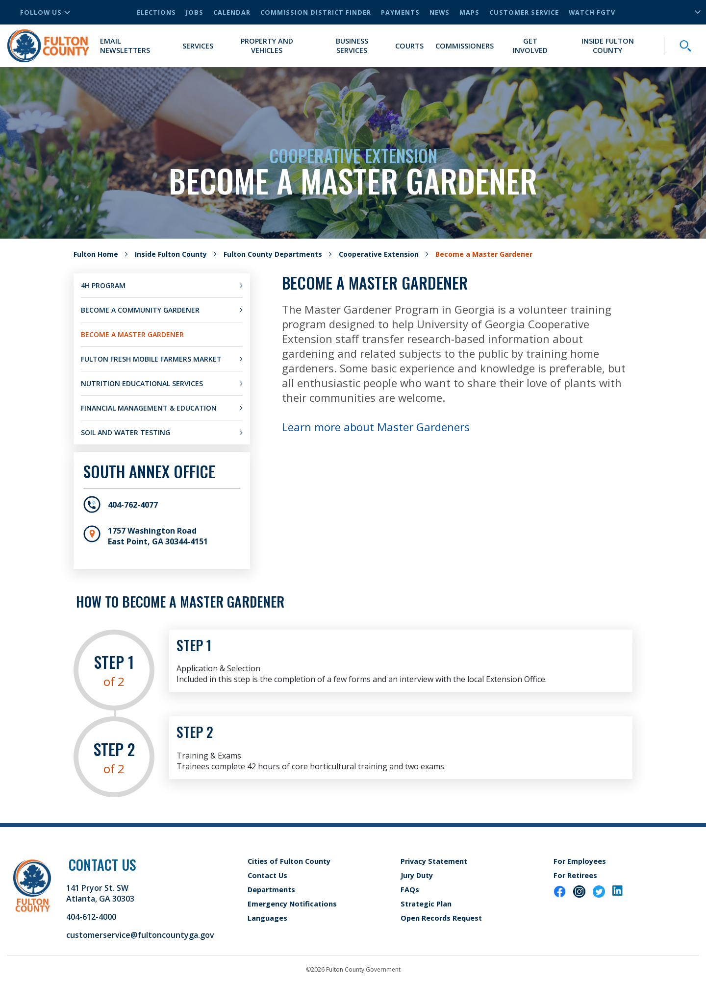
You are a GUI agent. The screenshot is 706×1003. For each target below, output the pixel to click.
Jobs (194, 12)
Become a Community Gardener (140, 310)
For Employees (580, 861)
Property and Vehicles (267, 45)
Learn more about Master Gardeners (376, 426)
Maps (469, 12)
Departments (271, 889)
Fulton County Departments (273, 254)
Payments (400, 12)
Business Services (352, 45)
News (439, 12)
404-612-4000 (91, 916)
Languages (267, 918)
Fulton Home (96, 254)
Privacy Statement (434, 861)
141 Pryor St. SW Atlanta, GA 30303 (100, 893)
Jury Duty (417, 875)
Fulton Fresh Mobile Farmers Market (151, 359)
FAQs (410, 889)
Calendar (232, 12)
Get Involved (530, 45)
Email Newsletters (125, 45)
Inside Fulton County (607, 45)
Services (197, 45)
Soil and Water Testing (125, 432)
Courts (409, 45)
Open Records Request (441, 918)
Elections (156, 12)
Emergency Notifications (292, 903)
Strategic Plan (426, 903)
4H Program (103, 285)
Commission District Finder (315, 12)
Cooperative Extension (379, 254)
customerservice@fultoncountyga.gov (140, 935)
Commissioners (464, 45)
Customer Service (524, 12)
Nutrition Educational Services (142, 383)
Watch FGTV (592, 12)
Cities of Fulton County (289, 861)
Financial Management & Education (149, 408)
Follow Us (45, 12)
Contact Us (267, 875)
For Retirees (575, 875)
